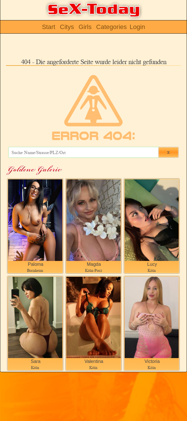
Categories (111, 26)
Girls (85, 26)
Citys (67, 26)
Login (137, 26)
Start (48, 26)
